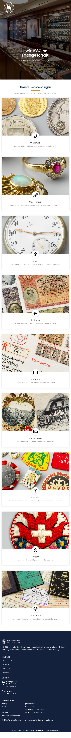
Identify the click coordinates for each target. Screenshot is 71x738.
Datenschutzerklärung (51, 730)
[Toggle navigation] (67, 7)
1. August (6, 665)
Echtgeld (6, 672)
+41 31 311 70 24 (11, 693)
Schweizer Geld (8, 661)
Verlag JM (6, 668)
